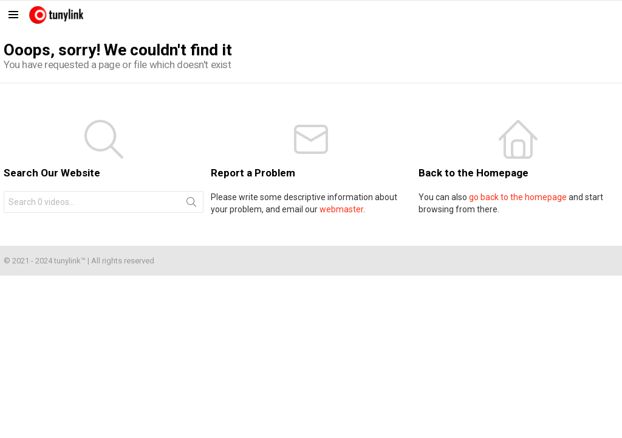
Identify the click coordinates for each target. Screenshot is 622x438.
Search (191, 204)
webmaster (341, 209)
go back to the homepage (518, 197)
